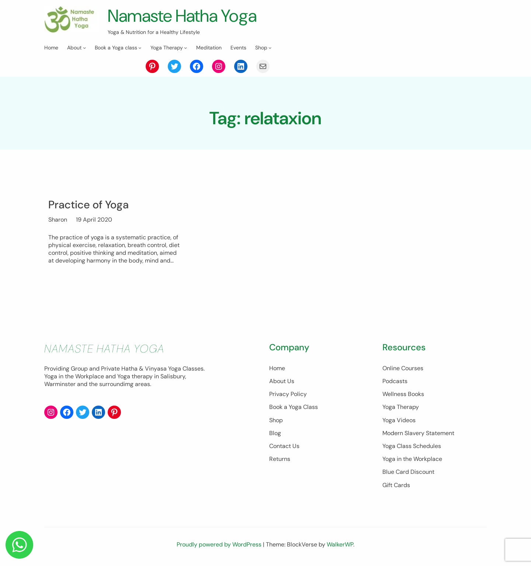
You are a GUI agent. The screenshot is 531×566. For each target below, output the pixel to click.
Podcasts (386, 381)
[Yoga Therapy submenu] (185, 47)
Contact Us (267, 446)
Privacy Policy (271, 394)
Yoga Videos (390, 420)
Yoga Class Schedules (403, 446)
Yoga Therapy (392, 407)
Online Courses (394, 368)
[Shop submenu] (269, 47)
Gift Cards (388, 485)
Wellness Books (395, 394)
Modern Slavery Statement (410, 433)
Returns (262, 459)
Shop (259, 420)
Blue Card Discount (400, 472)
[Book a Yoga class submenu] (139, 47)
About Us (264, 381)
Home (260, 368)
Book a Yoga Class (276, 407)
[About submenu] (84, 47)
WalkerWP (340, 544)
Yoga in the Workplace (404, 459)
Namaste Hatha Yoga (184, 15)
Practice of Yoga (88, 204)
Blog (258, 433)
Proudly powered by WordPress (220, 544)
